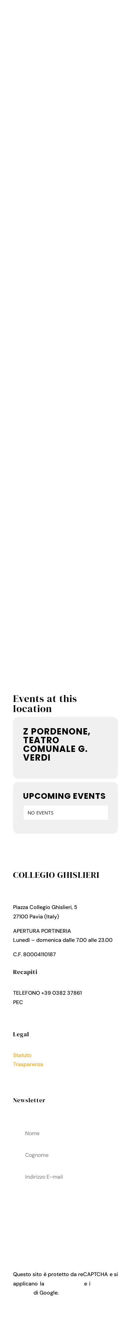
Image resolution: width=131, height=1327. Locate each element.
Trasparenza (28, 1064)
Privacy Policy (30, 1073)
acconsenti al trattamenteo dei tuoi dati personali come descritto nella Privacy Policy (65, 1215)
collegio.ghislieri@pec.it (53, 1002)
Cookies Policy (31, 1082)
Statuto (22, 1055)
